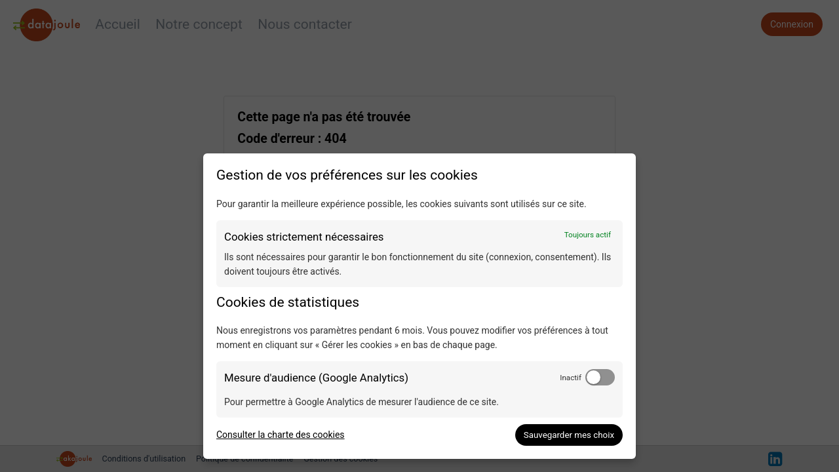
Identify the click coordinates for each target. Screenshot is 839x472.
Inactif (570, 377)
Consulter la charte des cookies (280, 434)
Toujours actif (587, 234)
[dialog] (419, 306)
